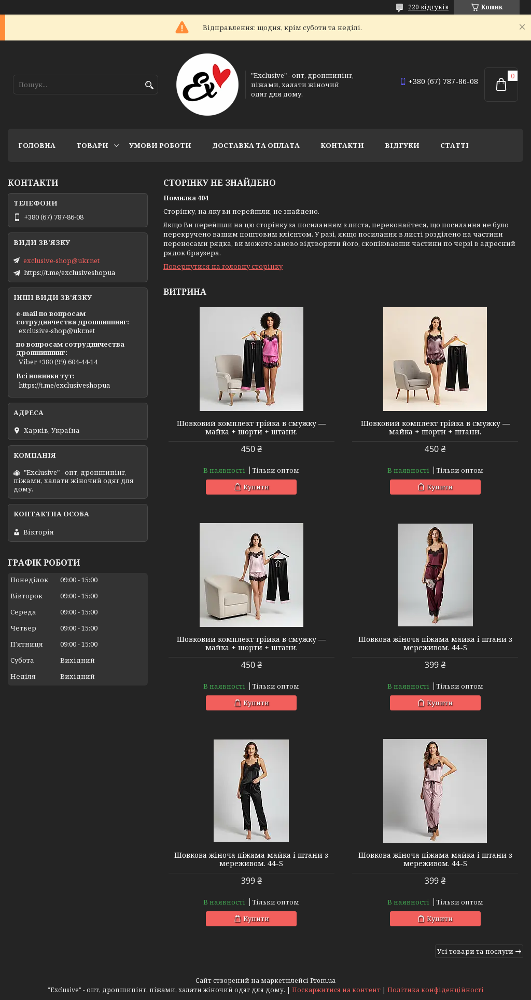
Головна (36, 145)
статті (454, 145)
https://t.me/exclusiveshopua (69, 272)
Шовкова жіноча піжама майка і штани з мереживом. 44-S (435, 643)
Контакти (342, 145)
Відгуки (402, 145)
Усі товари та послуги (475, 951)
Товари (92, 145)
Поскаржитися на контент (336, 989)
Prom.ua (323, 980)
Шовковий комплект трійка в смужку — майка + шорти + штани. (251, 427)
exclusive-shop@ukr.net (61, 260)
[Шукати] (149, 85)
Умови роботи (160, 145)
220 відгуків (428, 7)
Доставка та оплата (256, 145)
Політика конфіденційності (435, 989)
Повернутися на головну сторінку (223, 266)
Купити (256, 486)
